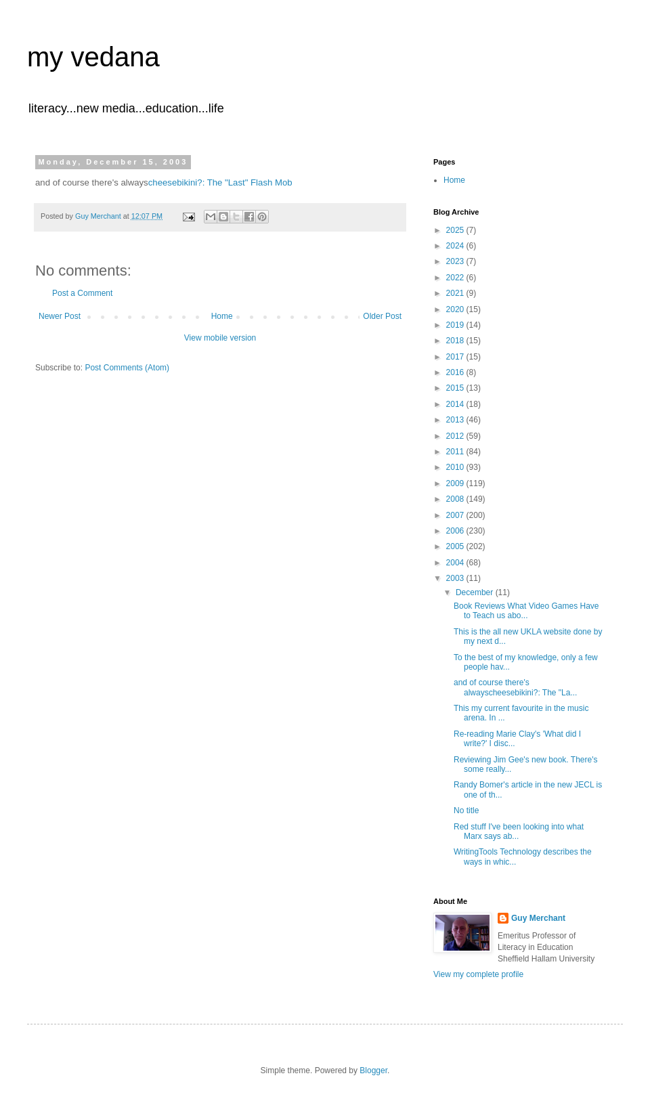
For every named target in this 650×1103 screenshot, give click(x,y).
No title (466, 810)
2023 (456, 261)
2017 (456, 357)
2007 (456, 515)
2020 (456, 309)
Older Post (382, 316)
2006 (456, 531)
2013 (456, 420)
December (476, 592)
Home (222, 316)
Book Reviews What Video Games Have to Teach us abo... (526, 610)
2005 (456, 546)
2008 (456, 499)
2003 (456, 578)
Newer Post (60, 316)
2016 (456, 372)
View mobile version (220, 338)
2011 (456, 451)
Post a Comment (82, 293)
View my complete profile (478, 974)
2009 (456, 483)
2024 (456, 246)
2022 (456, 277)
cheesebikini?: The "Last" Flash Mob (220, 182)
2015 (456, 388)
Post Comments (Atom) (127, 367)
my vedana (93, 57)
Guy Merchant (538, 918)
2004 (456, 562)
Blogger (373, 1070)
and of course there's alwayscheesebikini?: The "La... (515, 687)
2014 (456, 404)
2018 (456, 340)
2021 (456, 293)
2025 (456, 230)
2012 (456, 436)
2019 (456, 325)
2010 (456, 467)
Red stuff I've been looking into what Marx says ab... (519, 831)
